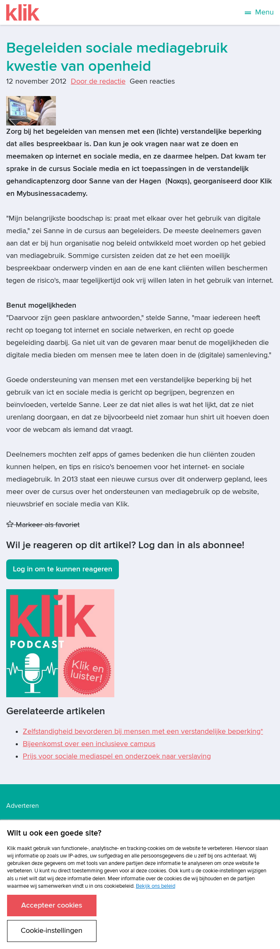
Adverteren (22, 806)
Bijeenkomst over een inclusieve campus (89, 743)
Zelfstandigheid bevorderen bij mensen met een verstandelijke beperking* (143, 731)
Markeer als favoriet (43, 524)
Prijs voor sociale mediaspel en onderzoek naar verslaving (117, 756)
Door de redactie (98, 81)
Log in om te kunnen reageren (62, 569)
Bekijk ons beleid (155, 886)
